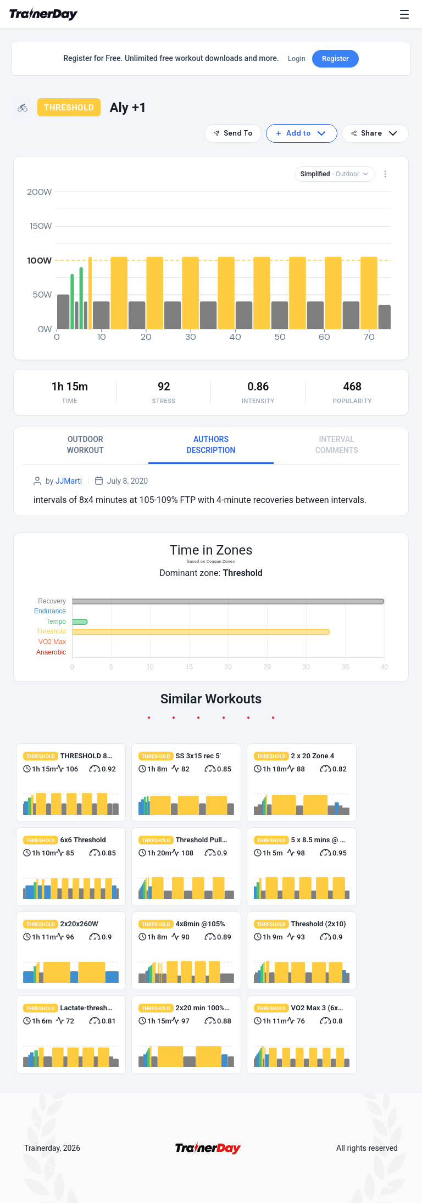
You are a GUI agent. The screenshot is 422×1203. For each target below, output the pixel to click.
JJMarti (68, 481)
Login (297, 58)
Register (335, 58)
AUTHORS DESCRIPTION (211, 445)
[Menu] (407, 14)
